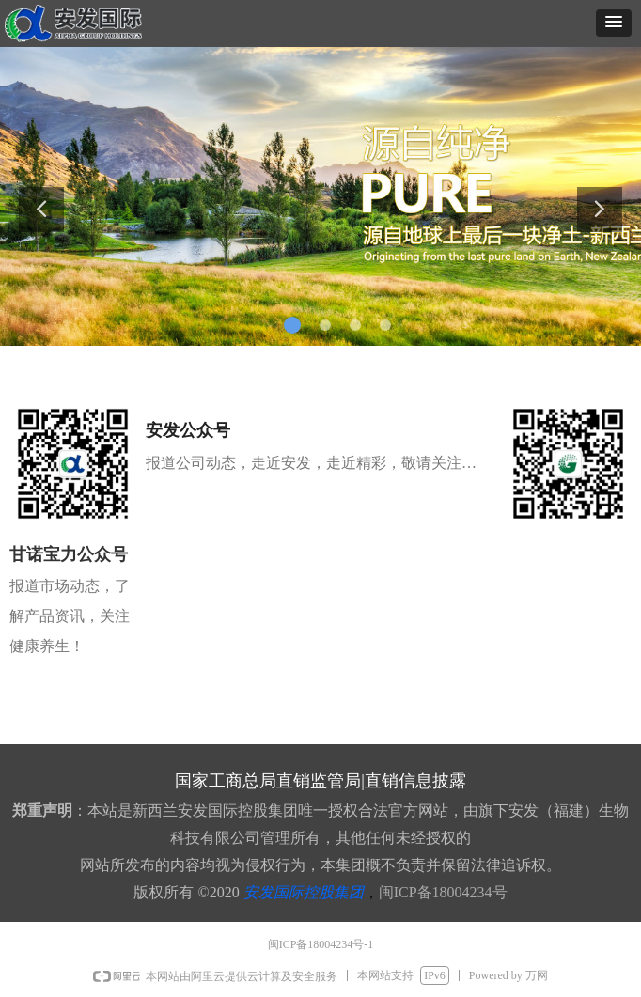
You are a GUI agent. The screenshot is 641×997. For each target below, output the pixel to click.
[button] (614, 23)
